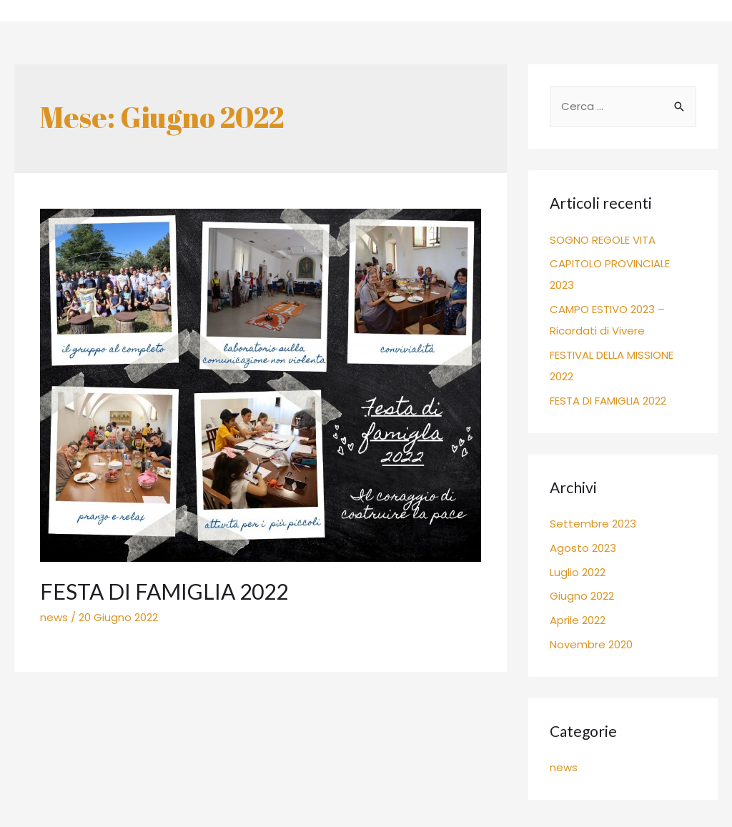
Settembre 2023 (593, 523)
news (54, 617)
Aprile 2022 (577, 620)
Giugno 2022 (582, 595)
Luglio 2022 (577, 572)
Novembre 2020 (591, 644)
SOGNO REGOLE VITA (603, 239)
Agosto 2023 (583, 547)
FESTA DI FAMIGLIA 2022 (164, 591)
